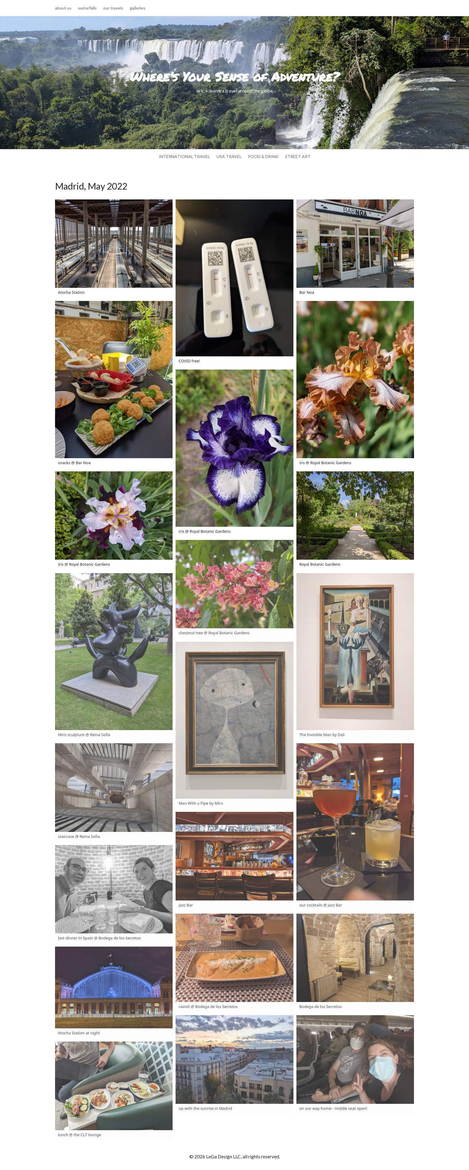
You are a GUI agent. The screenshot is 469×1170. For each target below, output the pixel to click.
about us (63, 8)
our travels (113, 8)
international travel (184, 157)
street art (297, 157)
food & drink (263, 157)
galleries (137, 8)
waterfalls (87, 8)
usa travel (229, 157)
